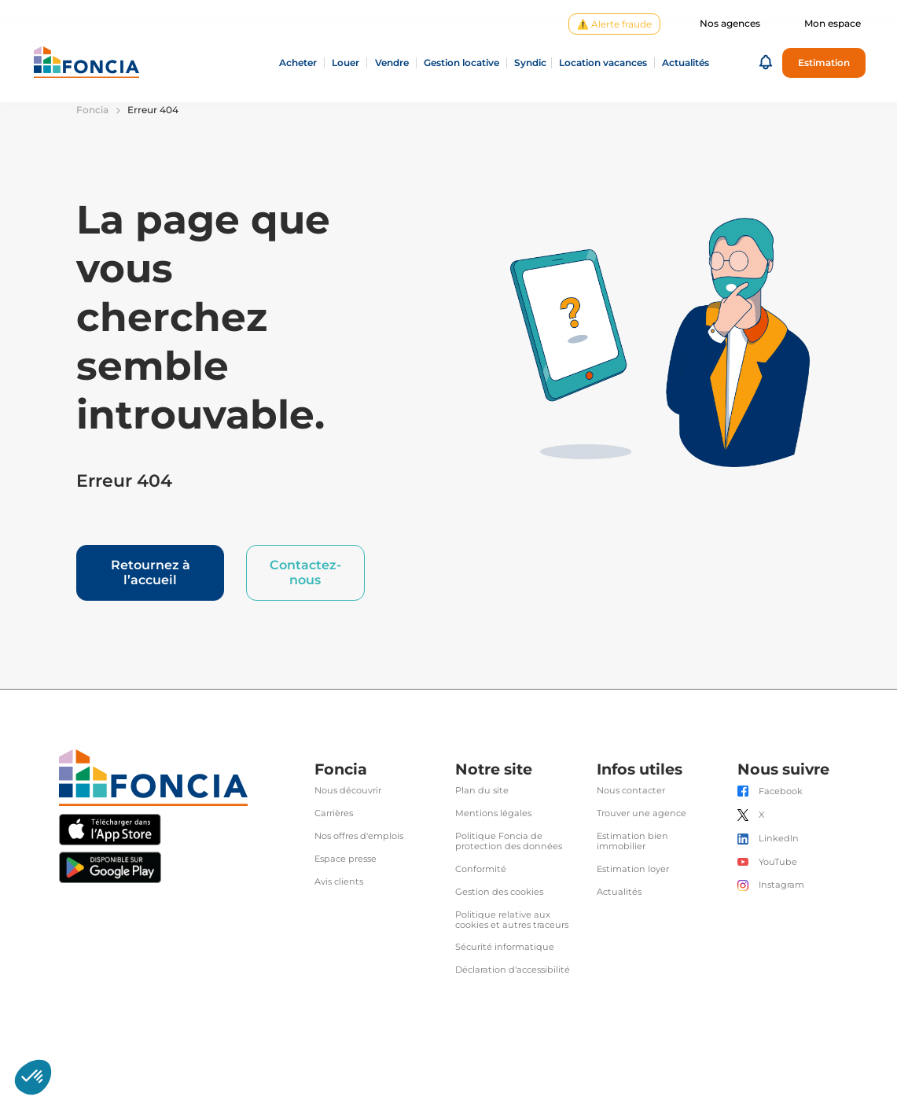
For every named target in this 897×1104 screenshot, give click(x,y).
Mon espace (832, 23)
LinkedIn (779, 839)
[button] (765, 63)
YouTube (778, 862)
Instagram (781, 885)
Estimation (824, 62)
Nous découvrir (347, 791)
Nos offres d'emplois (358, 836)
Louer (345, 62)
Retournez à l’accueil (150, 572)
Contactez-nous (305, 572)
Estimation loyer (633, 869)
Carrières (333, 813)
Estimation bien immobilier (632, 841)
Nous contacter (631, 791)
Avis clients (338, 882)
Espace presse (345, 859)
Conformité (480, 869)
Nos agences (730, 23)
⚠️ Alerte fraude (614, 24)
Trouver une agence (641, 813)
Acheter (298, 62)
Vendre (392, 62)
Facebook (781, 791)
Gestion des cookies (499, 892)
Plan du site (482, 791)
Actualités (619, 892)
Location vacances (603, 62)
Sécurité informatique (504, 947)
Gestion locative (461, 62)
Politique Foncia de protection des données (508, 841)
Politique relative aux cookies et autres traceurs (511, 920)
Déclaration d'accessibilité (512, 970)
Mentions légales (493, 813)
